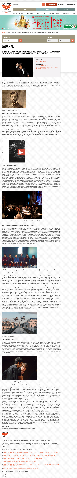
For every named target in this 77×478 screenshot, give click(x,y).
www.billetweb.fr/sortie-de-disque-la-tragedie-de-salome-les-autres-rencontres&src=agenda (29, 455)
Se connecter (51, 4)
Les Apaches (48, 65)
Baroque (21, 13)
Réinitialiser (72, 40)
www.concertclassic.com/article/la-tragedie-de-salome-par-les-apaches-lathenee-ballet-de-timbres (31, 452)
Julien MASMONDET (40, 65)
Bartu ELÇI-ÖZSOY (46, 68)
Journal (24, 9)
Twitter (59, 4)
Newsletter (72, 4)
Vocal (44, 13)
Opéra (14, 13)
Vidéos (66, 9)
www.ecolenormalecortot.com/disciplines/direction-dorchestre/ (21, 469)
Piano (38, 13)
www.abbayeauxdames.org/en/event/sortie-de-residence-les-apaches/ (23, 458)
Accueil (3, 32)
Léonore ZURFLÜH (44, 67)
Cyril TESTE (51, 67)
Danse (74, 13)
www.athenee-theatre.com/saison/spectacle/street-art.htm (20, 461)
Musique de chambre (54, 13)
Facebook (63, 4)
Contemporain (66, 13)
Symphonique (30, 13)
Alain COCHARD (39, 60)
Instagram (61, 4)
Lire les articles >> (41, 61)
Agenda (46, 9)
